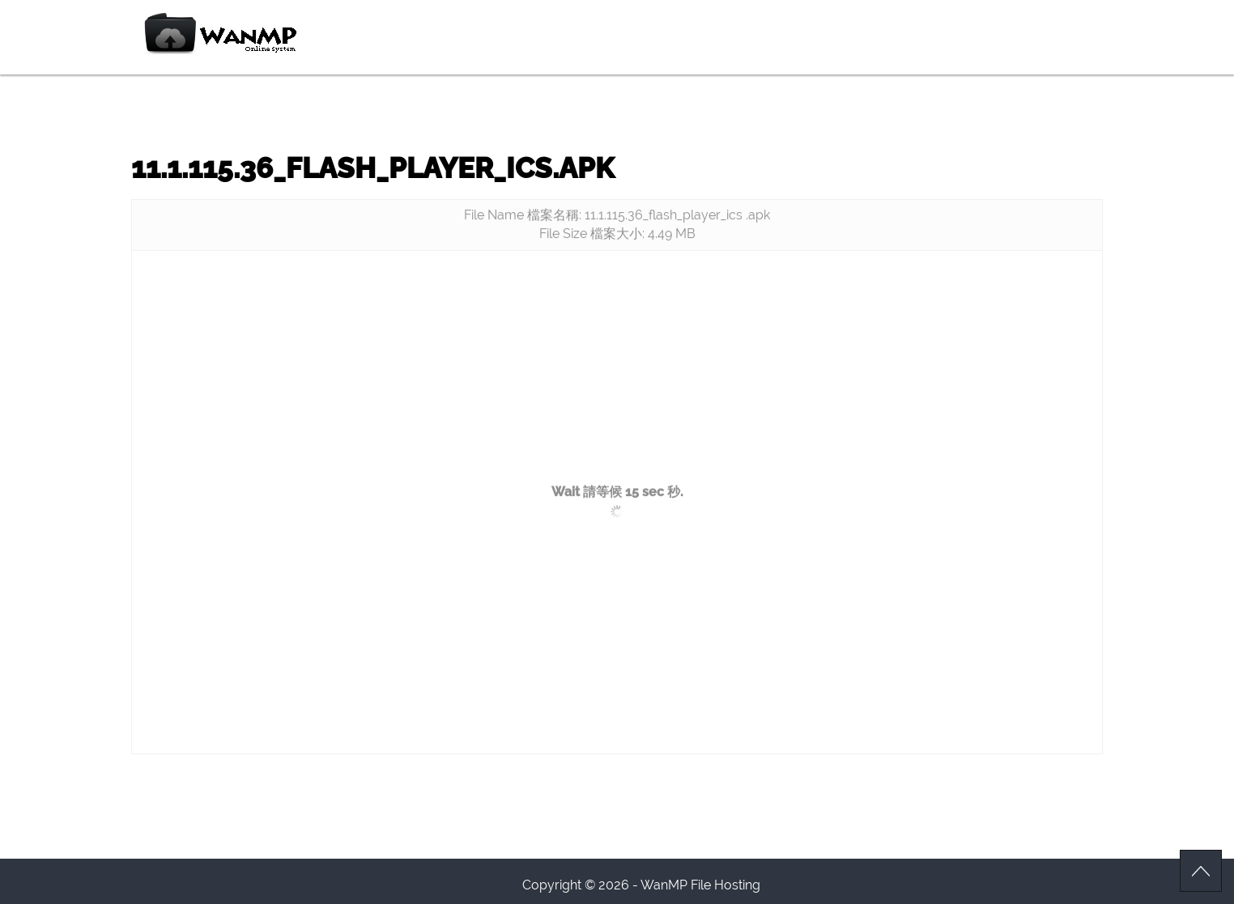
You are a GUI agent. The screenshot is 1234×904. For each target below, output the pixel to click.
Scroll (1201, 871)
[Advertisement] (617, 380)
